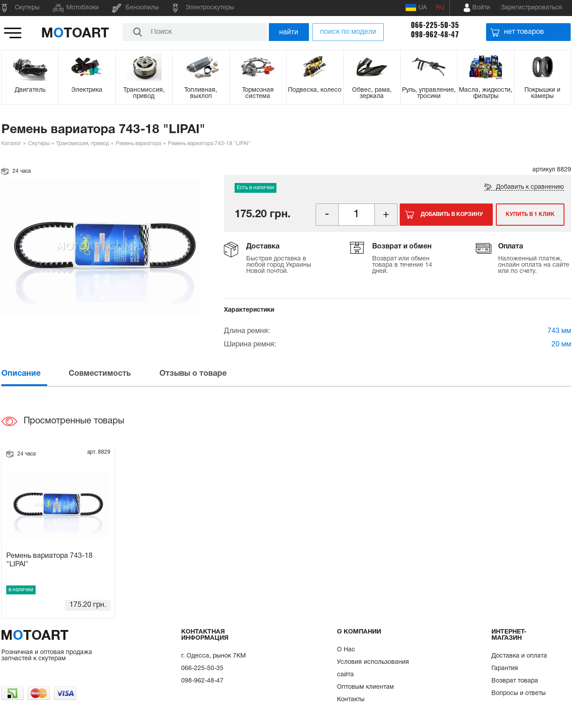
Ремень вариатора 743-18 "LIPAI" (49, 560)
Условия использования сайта (373, 668)
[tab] (34, 374)
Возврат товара (514, 681)
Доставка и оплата (519, 656)
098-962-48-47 (435, 34)
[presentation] (34, 374)
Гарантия (504, 668)
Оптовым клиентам (365, 687)
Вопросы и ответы (518, 693)
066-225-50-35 (435, 25)
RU (440, 8)
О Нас (346, 650)
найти (288, 32)
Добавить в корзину (452, 214)
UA (416, 7)
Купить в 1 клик (530, 214)
